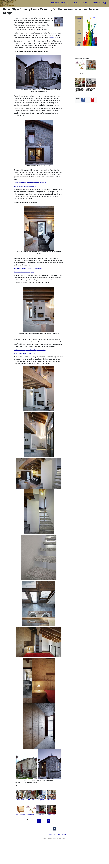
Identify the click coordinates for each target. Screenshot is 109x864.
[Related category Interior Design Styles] (31, 794)
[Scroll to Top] (54, 828)
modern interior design (51, 815)
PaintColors (94, 18)
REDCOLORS (79, 33)
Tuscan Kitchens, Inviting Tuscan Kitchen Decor (90, 70)
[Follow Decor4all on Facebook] (39, 821)
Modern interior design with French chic (24, 353)
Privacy (50, 834)
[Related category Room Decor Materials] (41, 794)
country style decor (51, 799)
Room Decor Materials (41, 800)
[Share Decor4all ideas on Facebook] (83, 100)
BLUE (79, 26)
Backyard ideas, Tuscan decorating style (25, 186)
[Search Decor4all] (105, 3)
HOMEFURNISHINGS (65, 3)
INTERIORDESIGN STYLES (76, 3)
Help (59, 834)
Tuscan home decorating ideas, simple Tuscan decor (28, 268)
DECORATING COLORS (79, 18)
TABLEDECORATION (86, 3)
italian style (41, 814)
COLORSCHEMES (79, 45)
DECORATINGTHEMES (96, 3)
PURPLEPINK (79, 30)
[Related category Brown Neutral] (21, 794)
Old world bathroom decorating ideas (24, 272)
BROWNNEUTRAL (79, 42)
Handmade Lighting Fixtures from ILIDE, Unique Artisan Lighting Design (80, 70)
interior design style (20, 814)
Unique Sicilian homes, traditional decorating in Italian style (30, 182)
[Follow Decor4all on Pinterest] (48, 821)
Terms (54, 834)
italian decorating (31, 814)
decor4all (9, 2)
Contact (63, 834)
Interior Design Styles (30, 800)
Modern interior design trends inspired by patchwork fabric (29, 350)
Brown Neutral (20, 799)
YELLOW (79, 38)
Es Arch (52, 37)
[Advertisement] (54, 852)
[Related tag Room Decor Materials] (51, 794)
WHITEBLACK (79, 21)
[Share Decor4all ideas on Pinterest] (92, 100)
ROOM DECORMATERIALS (55, 3)
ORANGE (79, 35)
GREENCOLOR (79, 24)
